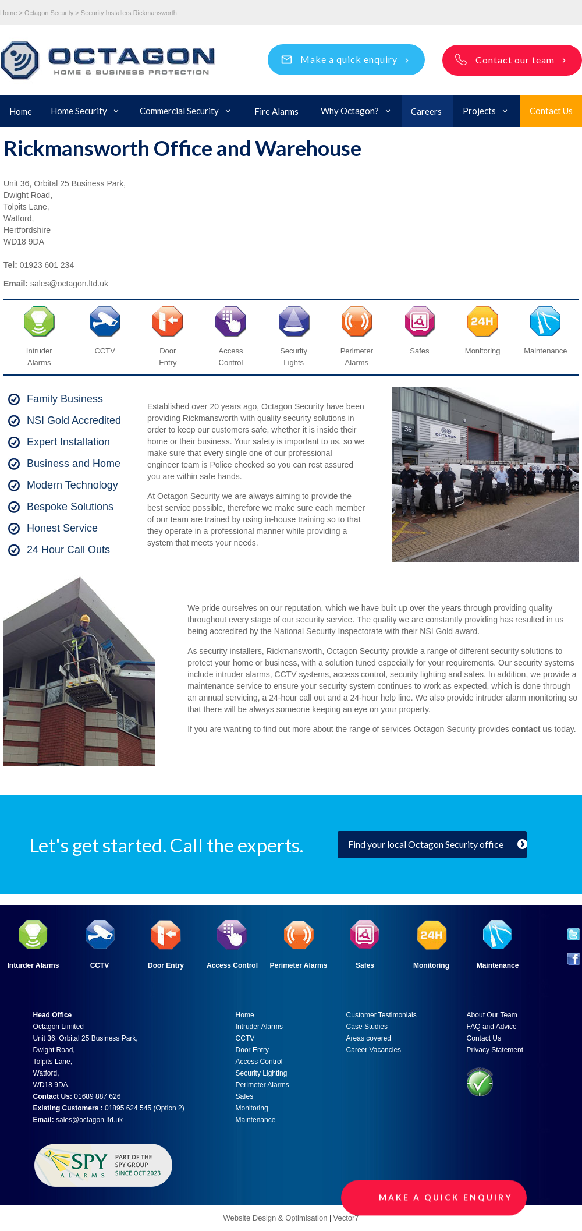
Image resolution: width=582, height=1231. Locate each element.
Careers (426, 111)
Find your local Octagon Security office (425, 844)
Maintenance (256, 1120)
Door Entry (166, 965)
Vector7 (346, 1218)
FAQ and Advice (492, 1027)
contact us (532, 729)
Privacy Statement (495, 1050)
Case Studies (367, 1027)
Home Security (79, 110)
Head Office (52, 1015)
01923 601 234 (47, 265)
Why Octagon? (350, 110)
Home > (11, 12)
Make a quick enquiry (349, 59)
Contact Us (551, 110)
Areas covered (368, 1038)
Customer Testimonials (381, 1015)
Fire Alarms (276, 111)
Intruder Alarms (259, 1027)
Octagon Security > (51, 12)
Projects (479, 110)
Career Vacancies (374, 1050)
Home (20, 111)
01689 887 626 (97, 1096)
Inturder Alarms (33, 965)
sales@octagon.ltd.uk (69, 283)
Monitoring (252, 1108)
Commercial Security (179, 110)
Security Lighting (262, 1073)
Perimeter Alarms (299, 965)
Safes (245, 1096)
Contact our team (515, 59)
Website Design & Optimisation (276, 1218)
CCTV (104, 350)
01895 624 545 (128, 1108)
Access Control (232, 965)
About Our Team (492, 1015)
